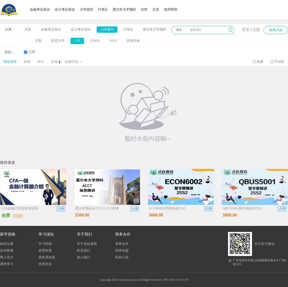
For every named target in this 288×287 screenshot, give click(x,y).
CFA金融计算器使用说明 (19, 208)
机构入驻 (122, 257)
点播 (29, 52)
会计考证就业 (65, 9)
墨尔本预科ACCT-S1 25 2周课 (97, 208)
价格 (54, 62)
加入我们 (83, 257)
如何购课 (6, 250)
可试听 (277, 62)
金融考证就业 (40, 9)
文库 (155, 9)
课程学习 (6, 264)
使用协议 (45, 264)
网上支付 (6, 257)
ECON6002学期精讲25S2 (167, 208)
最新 (27, 62)
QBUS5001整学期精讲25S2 (242, 208)
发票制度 (45, 250)
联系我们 (83, 250)
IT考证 (103, 9)
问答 (144, 9)
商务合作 (122, 244)
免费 (258, 62)
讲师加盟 (122, 250)
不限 (27, 29)
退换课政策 (46, 257)
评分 (40, 62)
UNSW (95, 41)
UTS (77, 41)
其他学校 (133, 41)
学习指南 (45, 244)
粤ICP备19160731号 (176, 279)
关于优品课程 (87, 244)
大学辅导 (86, 9)
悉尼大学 (58, 41)
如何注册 (6, 244)
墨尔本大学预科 (124, 9)
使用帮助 (170, 9)
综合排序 (10, 62)
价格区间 (73, 62)
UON (113, 41)
